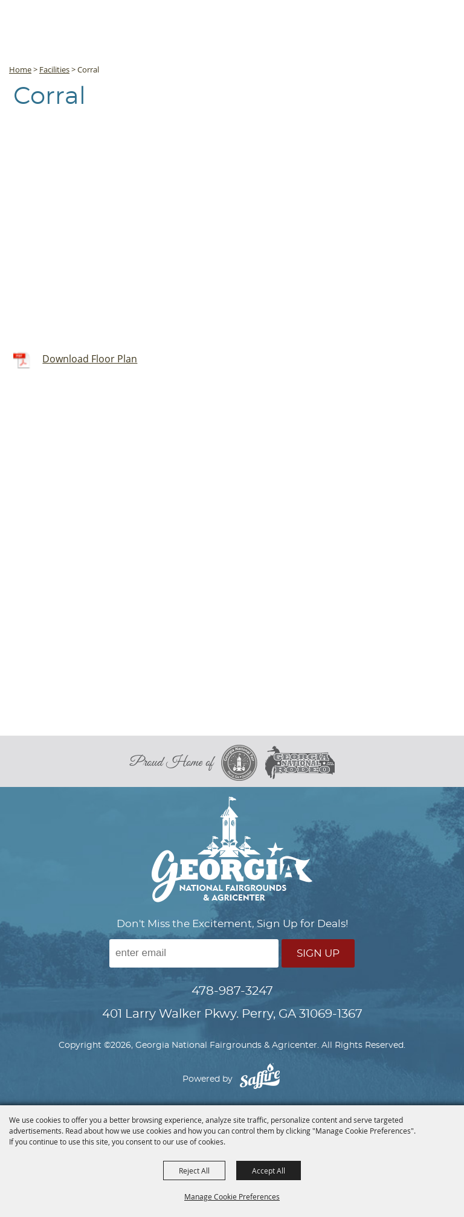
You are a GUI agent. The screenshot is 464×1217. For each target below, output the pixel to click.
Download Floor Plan (89, 358)
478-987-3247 (232, 991)
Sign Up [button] (318, 953)
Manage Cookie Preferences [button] (232, 1196)
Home (20, 69)
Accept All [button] (268, 1170)
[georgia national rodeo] (300, 762)
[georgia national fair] (243, 763)
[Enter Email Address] (194, 953)
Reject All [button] (194, 1170)
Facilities (54, 69)
